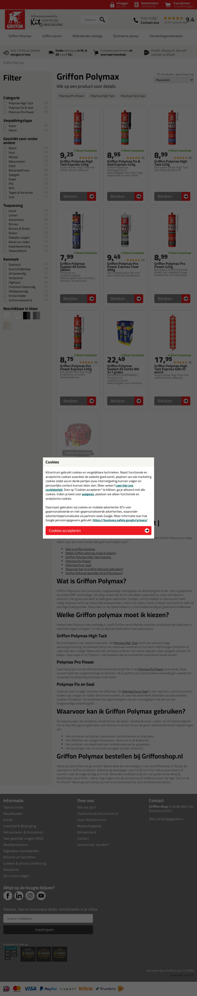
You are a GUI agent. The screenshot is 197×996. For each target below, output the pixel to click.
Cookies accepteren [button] (65, 530)
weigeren (88, 494)
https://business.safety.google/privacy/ (120, 520)
